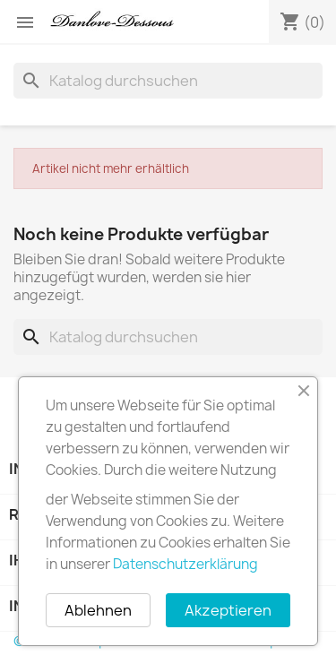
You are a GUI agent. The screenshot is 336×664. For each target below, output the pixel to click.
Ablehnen (98, 610)
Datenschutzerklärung (185, 564)
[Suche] (168, 81)
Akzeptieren (228, 610)
